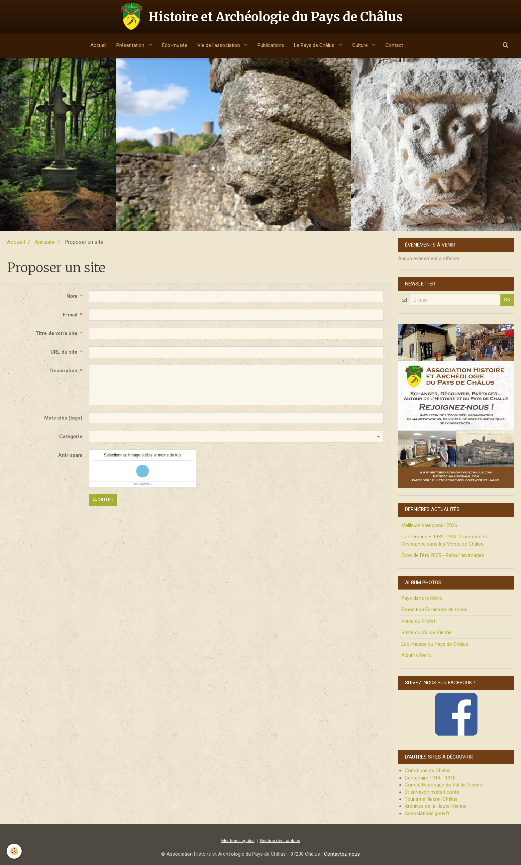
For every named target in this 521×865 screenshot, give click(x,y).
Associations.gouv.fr (427, 813)
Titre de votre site (56, 333)
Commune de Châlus (428, 771)
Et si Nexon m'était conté (432, 792)
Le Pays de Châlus (315, 45)
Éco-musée (174, 45)
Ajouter (103, 500)
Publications (271, 45)
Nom (71, 296)
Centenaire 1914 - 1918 (430, 778)
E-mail (70, 315)
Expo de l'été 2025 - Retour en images (442, 555)
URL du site (64, 352)
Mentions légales (238, 840)
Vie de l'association (219, 45)
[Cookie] (14, 851)
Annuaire (45, 242)
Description (63, 371)
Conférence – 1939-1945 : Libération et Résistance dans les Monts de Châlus (444, 540)
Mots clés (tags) (63, 418)
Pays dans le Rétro (421, 598)
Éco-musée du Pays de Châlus (434, 644)
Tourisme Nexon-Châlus (431, 799)
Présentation (131, 45)
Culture (360, 45)
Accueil (98, 45)
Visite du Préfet (418, 621)
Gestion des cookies (280, 840)
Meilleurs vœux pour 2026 (429, 525)
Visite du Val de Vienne (426, 632)
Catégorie (70, 436)
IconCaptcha (141, 484)
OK (507, 300)
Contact (394, 45)
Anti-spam (70, 455)
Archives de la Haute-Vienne (436, 806)
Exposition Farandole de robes (434, 609)
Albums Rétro (416, 655)
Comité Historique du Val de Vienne (443, 785)
